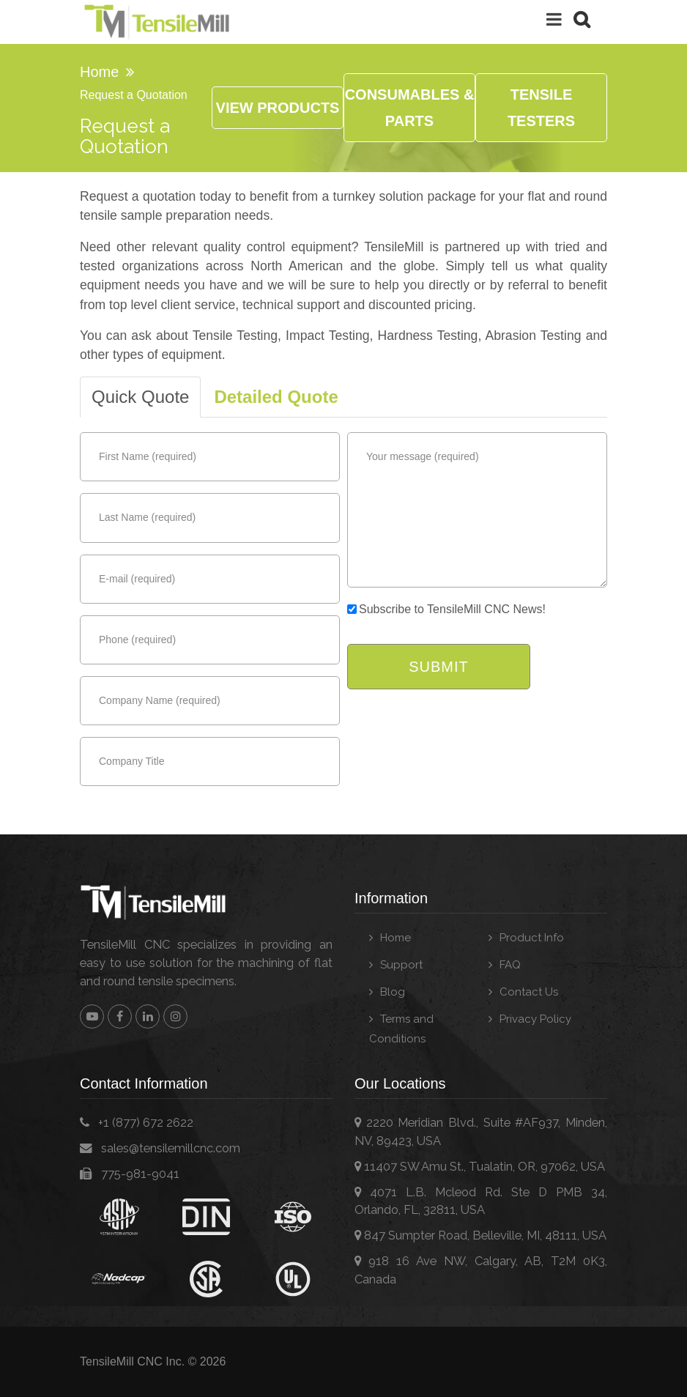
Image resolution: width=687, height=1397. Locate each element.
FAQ (510, 964)
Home (99, 72)
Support (401, 964)
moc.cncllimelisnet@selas (170, 1148)
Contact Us (529, 991)
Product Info (532, 937)
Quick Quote (140, 397)
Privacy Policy (535, 1019)
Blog (392, 991)
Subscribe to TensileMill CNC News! (446, 609)
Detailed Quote (276, 397)
